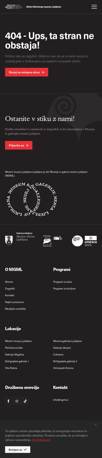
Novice (9, 281)
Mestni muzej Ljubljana (18, 341)
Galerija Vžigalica (14, 354)
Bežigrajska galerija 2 (65, 361)
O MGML (13, 269)
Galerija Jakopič (62, 347)
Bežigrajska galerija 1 (17, 361)
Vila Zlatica (11, 368)
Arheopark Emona (63, 368)
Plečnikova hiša (14, 347)
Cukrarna (58, 354)
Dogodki (10, 288)
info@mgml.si (60, 399)
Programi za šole (62, 281)
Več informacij (41, 440)
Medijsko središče (15, 308)
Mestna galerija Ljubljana (67, 341)
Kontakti (9, 295)
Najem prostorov (14, 302)
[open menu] (94, 7)
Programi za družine (64, 288)
